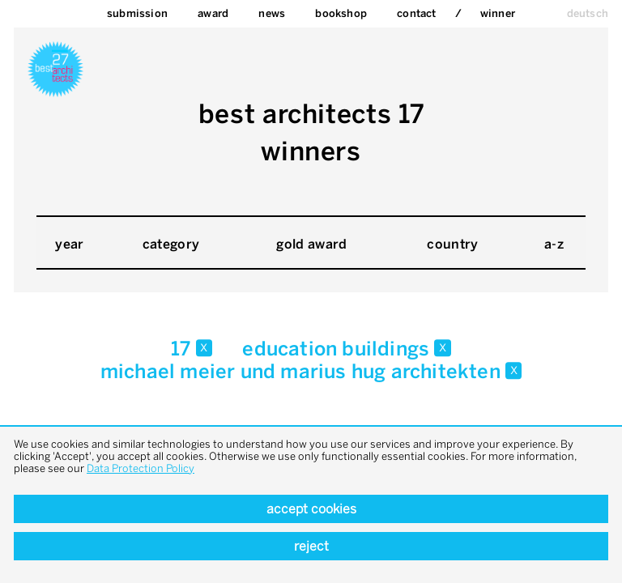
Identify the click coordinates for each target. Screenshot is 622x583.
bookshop (341, 13)
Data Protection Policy (140, 468)
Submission (137, 13)
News (271, 13)
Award (213, 13)
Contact (416, 13)
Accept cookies (311, 509)
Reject (311, 546)
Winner (497, 13)
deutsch (587, 13)
